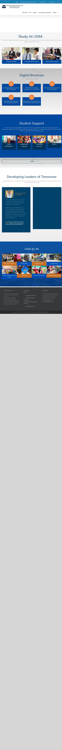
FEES (25, 292)
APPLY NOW (26, 290)
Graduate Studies (11, 61)
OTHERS (26, 303)
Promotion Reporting (30, 306)
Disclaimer (31, 312)
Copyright (47, 312)
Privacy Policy (36, 312)
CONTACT (26, 300)
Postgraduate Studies (30, 298)
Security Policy (42, 312)
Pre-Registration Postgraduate (30, 301)
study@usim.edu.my (49, 301)
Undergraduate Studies (32, 61)
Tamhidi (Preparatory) (51, 61)
